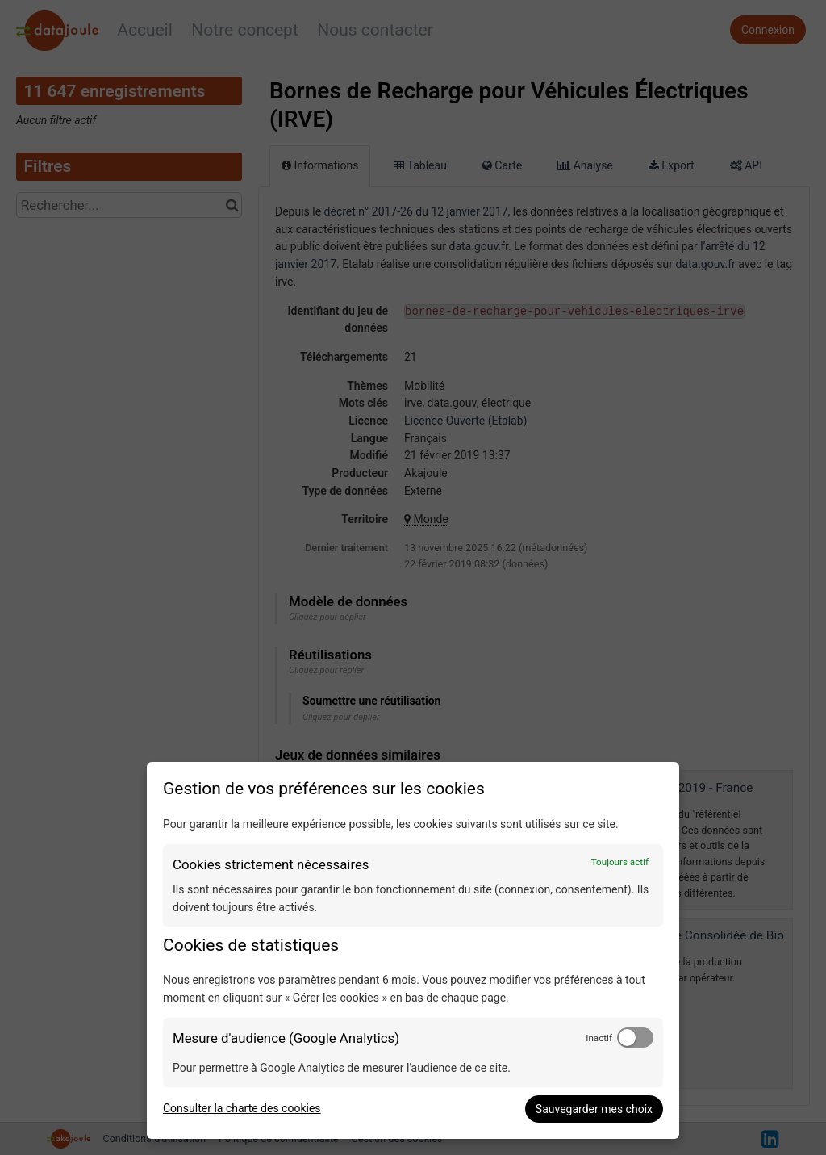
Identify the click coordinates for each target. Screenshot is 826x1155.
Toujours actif (620, 862)
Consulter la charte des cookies (242, 1108)
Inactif (599, 1038)
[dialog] (413, 950)
